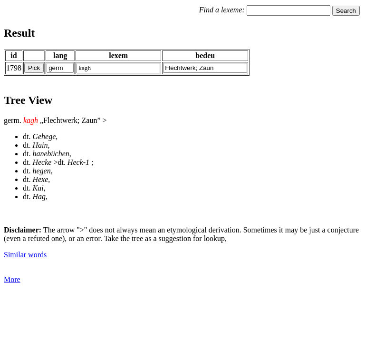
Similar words (25, 255)
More (12, 279)
